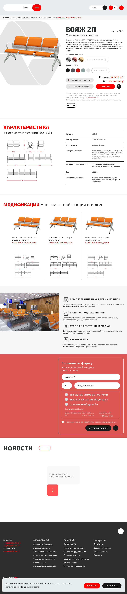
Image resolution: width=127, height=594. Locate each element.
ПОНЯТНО (86, 586)
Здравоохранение (41, 546)
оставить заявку (98, 421)
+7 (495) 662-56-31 (11, 544)
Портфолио (99, 543)
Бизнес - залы (39, 561)
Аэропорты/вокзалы (47, 18)
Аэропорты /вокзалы (42, 543)
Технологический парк (74, 546)
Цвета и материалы (102, 546)
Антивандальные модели (44, 565)
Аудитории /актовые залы (45, 554)
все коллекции (95, 57)
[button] (105, 8)
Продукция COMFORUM (28, 18)
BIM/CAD (80, 84)
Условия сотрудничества (75, 550)
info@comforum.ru (11, 550)
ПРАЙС (79, 90)
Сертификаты (100, 539)
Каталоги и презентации (74, 565)
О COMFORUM (70, 543)
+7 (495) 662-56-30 (91, 101)
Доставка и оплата (72, 554)
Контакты (98, 554)
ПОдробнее (110, 586)
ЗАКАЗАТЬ (106, 90)
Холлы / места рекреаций (45, 550)
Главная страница (10, 18)
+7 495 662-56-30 (106, 408)
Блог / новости (100, 550)
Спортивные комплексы (44, 557)
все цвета (99, 68)
